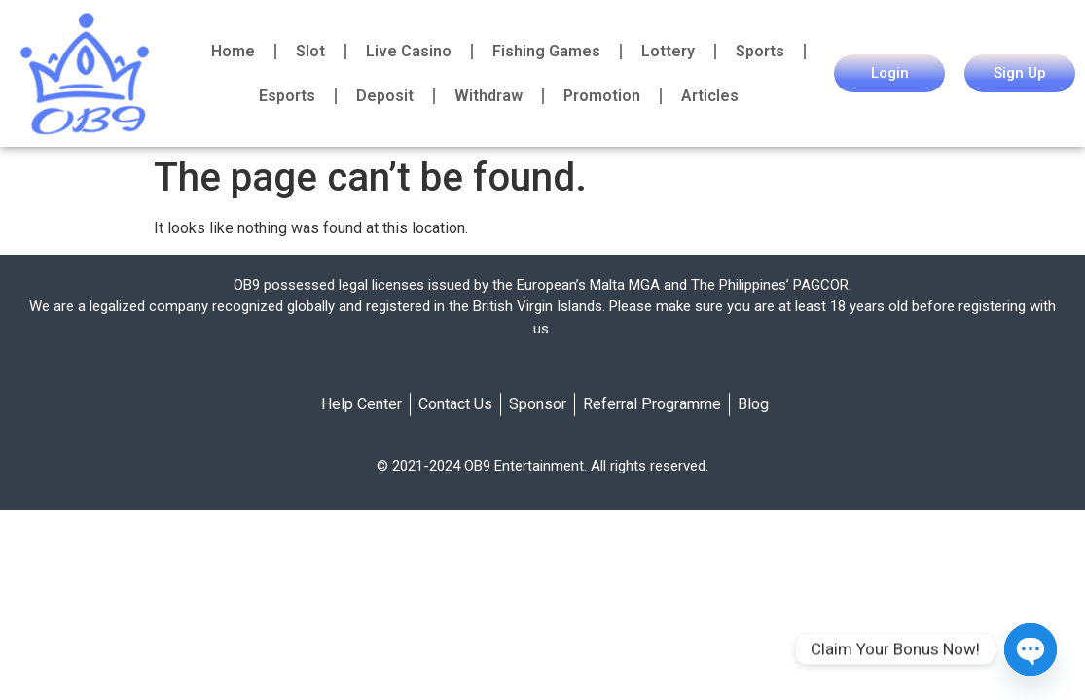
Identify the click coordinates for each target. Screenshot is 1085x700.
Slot (310, 51)
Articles (710, 96)
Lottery (668, 51)
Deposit (385, 96)
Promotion (601, 96)
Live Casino (409, 51)
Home (233, 51)
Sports (760, 51)
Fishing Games (546, 51)
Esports (287, 96)
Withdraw (488, 96)
